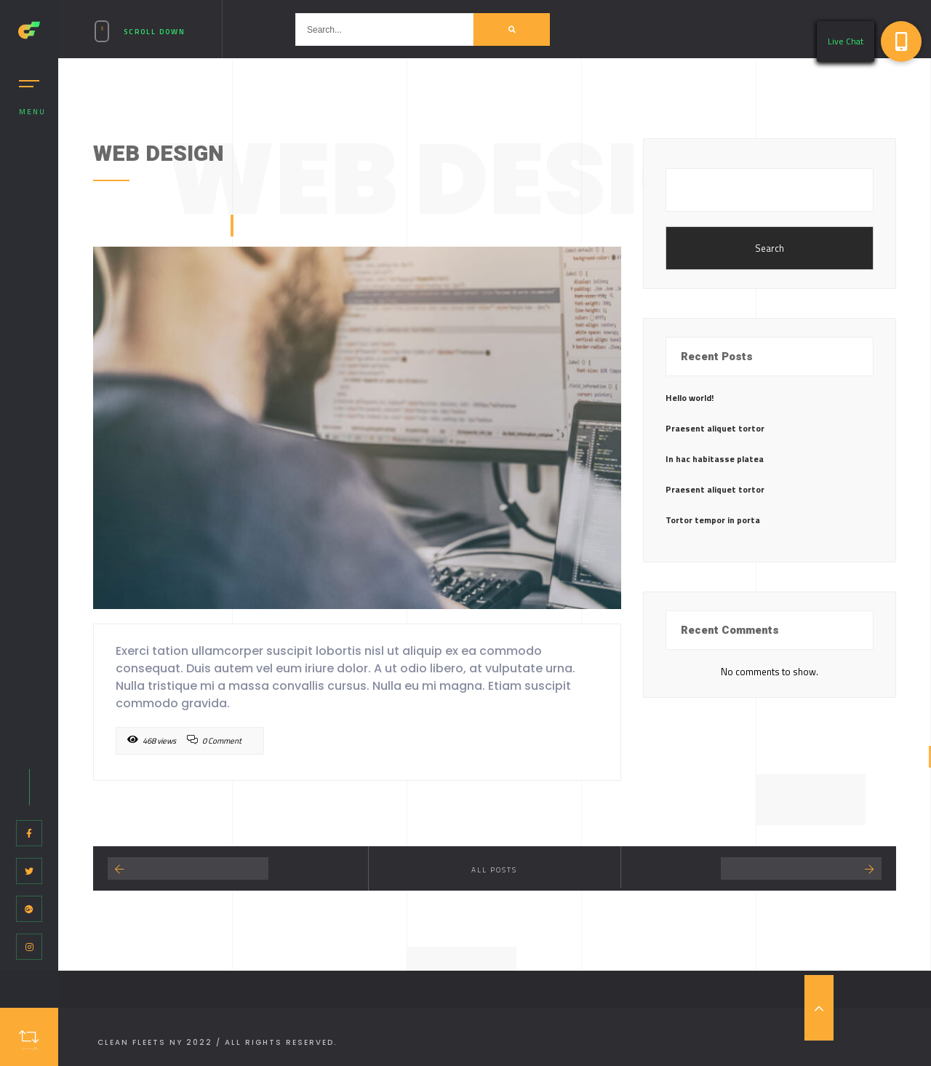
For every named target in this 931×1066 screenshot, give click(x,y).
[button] (901, 41)
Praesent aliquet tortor (715, 428)
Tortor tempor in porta (713, 520)
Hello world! (690, 398)
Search (769, 248)
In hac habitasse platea (715, 459)
